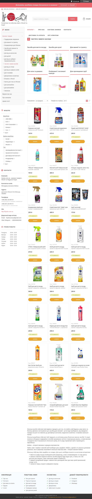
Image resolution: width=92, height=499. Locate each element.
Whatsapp (74, 483)
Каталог (30, 29)
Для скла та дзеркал (34, 71)
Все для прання (30, 478)
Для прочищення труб (78, 71)
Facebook (74, 478)
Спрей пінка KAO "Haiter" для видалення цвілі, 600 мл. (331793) (59, 209)
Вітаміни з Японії (9, 79)
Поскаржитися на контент (54, 497)
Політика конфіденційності (69, 497)
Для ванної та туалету (11, 42)
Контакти (67, 29)
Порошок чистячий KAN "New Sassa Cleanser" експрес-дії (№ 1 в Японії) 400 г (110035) (37, 406)
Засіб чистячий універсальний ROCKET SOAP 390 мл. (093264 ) (78, 209)
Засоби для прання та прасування (11, 49)
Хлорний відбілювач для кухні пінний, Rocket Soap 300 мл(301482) (59, 406)
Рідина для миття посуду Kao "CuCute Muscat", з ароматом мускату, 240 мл (59, 327)
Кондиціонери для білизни (12, 45)
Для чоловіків (8, 73)
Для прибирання (30, 485)
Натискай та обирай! (67, 5)
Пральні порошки (31, 481)
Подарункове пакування (11, 39)
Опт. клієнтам (53, 35)
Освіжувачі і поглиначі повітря (57, 72)
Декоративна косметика (11, 76)
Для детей (7, 56)
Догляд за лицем (53, 481)
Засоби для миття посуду (36, 47)
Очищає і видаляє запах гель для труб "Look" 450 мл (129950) (80, 169)
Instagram (74, 481)
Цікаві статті (6, 101)
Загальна (7, 90)
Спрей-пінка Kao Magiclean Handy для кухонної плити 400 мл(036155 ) (79, 406)
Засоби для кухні (55, 47)
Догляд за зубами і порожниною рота (10, 60)
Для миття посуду (31, 483)
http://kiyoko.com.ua (7, 211)
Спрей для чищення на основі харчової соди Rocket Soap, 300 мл (80, 367)
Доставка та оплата (37, 35)
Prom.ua (55, 495)
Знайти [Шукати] (72, 19)
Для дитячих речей (31, 490)
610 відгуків (76, 1)
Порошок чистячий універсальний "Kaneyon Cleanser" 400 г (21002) (35, 130)
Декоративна (52, 485)
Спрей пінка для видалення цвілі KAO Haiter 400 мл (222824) (58, 130)
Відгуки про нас (7, 94)
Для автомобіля (9, 85)
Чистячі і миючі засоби (11, 64)
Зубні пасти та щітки (54, 488)
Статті (5, 488)
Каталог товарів (7, 36)
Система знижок (54, 29)
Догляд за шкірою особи (11, 70)
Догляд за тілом (9, 67)
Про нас (41, 29)
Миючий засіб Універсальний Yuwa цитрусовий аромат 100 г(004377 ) (59, 169)
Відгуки (5, 485)
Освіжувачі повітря (31, 488)
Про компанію (6, 97)
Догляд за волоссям (10, 53)
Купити (35, 141)
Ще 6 (6, 132)
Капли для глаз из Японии (12, 82)
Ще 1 (6, 164)
